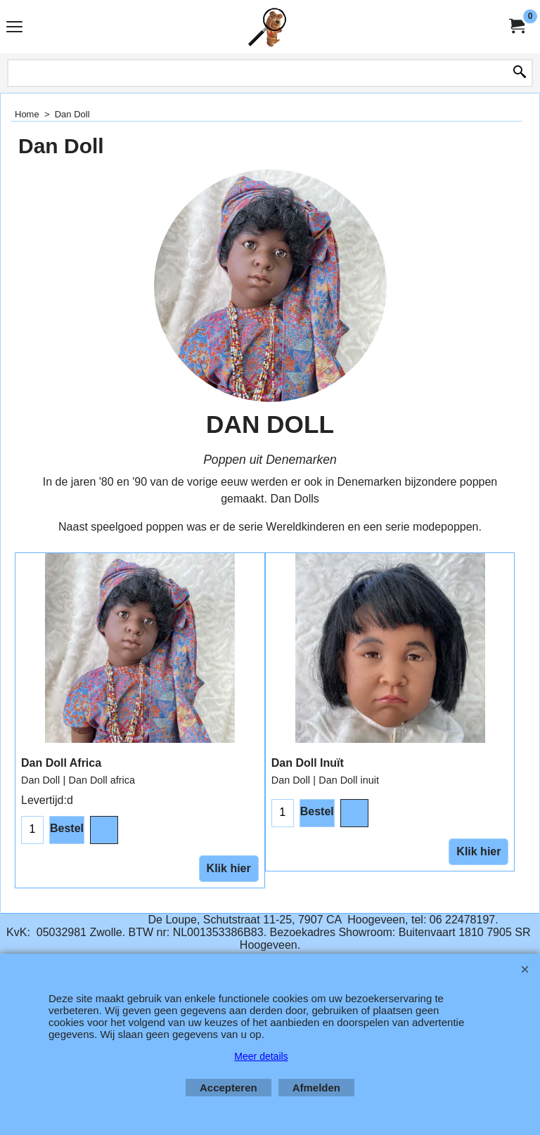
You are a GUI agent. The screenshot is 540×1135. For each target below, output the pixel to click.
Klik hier (229, 868)
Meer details (261, 1056)
